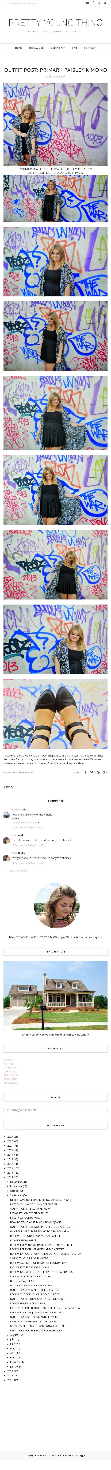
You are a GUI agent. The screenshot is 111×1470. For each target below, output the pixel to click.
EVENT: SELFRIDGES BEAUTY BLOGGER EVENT (37, 1340)
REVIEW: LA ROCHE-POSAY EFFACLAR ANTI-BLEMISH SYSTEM (45, 1264)
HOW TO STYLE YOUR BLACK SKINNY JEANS (35, 1232)
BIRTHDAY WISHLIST (22, 1291)
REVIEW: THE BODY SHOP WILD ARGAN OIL (35, 1246)
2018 (10, 1169)
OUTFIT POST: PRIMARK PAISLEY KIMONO (34, 1300)
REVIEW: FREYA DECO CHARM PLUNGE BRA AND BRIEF (42, 1255)
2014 (10, 1187)
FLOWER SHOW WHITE (23, 1250)
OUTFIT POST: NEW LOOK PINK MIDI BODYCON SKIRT (42, 1237)
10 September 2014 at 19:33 (27, 838)
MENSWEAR (10, 1085)
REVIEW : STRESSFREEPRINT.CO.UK (30, 1286)
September (16, 1205)
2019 (10, 1165)
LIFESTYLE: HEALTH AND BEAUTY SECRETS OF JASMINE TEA (45, 1318)
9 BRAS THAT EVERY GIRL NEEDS (29, 1268)
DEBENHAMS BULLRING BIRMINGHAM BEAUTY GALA (41, 1210)
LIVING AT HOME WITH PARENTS (29, 1223)
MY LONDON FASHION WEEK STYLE (31, 1295)
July (12, 1349)
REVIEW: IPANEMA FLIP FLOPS (27, 1313)
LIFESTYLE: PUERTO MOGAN (26, 1228)
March (13, 1368)
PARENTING (10, 1089)
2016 (10, 1178)
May (12, 1359)
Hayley (15, 819)
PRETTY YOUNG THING (55, 27)
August (14, 1345)
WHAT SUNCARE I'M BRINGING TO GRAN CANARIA (39, 1241)
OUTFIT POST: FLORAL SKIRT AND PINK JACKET (38, 1309)
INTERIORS (9, 1078)
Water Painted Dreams (24, 832)
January (14, 1376)
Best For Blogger (78, 1466)
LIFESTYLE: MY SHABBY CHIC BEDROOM (33, 1331)
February (15, 1372)
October (14, 1201)
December (16, 1192)
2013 (10, 1381)
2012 (10, 1385)
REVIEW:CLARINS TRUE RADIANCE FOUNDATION (38, 1273)
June (12, 1354)
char (14, 845)
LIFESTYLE (9, 1081)
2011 (10, 1390)
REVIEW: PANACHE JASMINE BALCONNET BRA (36, 1322)
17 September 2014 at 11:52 (27, 855)
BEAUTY (8, 1070)
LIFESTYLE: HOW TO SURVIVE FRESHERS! (33, 1214)
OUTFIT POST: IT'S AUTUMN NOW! (30, 1219)
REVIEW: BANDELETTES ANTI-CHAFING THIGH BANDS (41, 1282)
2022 (10, 1151)
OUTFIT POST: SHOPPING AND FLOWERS (34, 1327)
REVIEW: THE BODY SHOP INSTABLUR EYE (34, 1304)
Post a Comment (17, 881)
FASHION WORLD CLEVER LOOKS (29, 1277)
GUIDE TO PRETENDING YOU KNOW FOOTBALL (38, 1336)
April (12, 1363)
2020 (10, 1160)
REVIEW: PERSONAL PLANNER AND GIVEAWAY (37, 1259)
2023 (10, 1147)
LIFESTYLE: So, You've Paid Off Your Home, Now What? (55, 1045)
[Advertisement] (29, 1423)
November (16, 1196)
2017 (10, 1174)
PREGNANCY (10, 1093)
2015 (10, 1183)
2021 (10, 1156)
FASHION (8, 1074)
